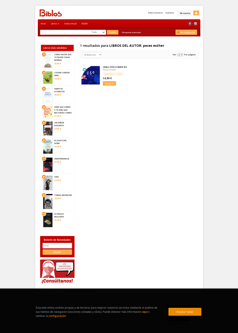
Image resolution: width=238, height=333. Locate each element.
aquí (145, 312)
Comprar (109, 83)
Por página (190, 55)
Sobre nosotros (155, 12)
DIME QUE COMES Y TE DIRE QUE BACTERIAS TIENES (63, 110)
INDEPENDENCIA (61, 158)
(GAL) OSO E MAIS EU (115, 67)
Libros (55, 23)
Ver (174, 55)
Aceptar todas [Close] (184, 312)
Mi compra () (186, 32)
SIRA (56, 177)
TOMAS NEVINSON (63, 195)
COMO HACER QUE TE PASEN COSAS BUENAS (62, 57)
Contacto (169, 12)
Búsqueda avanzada (131, 32)
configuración (57, 316)
